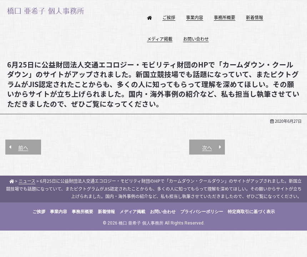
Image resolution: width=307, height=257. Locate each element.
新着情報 (254, 17)
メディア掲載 (159, 39)
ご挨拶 (168, 17)
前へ (23, 147)
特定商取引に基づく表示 (251, 211)
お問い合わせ (196, 39)
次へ (207, 147)
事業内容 (194, 17)
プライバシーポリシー (201, 211)
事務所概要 (224, 17)
